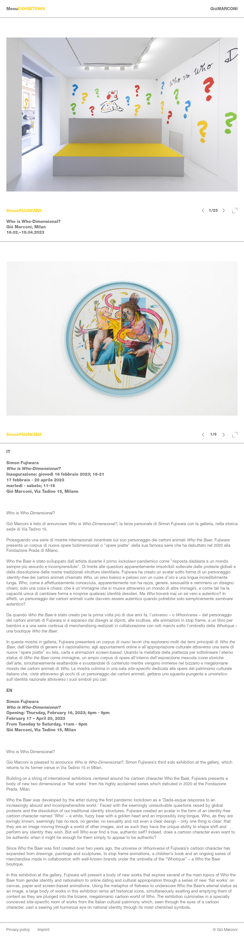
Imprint (43, 929)
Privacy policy (18, 929)
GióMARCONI (224, 9)
